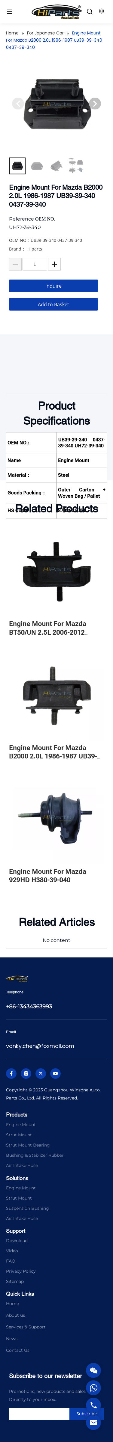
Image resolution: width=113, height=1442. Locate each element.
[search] (51, 1414)
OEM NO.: (19, 260)
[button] (95, 123)
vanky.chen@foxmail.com (40, 1046)
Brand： (17, 268)
